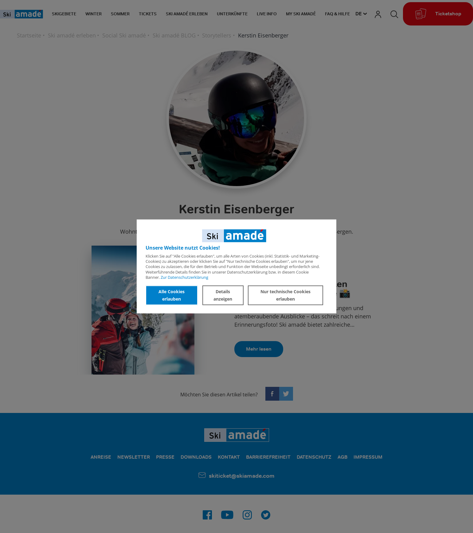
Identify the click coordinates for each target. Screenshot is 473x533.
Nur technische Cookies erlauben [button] (285, 295)
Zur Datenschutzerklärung (184, 277)
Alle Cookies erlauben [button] (171, 295)
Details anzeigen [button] (222, 295)
